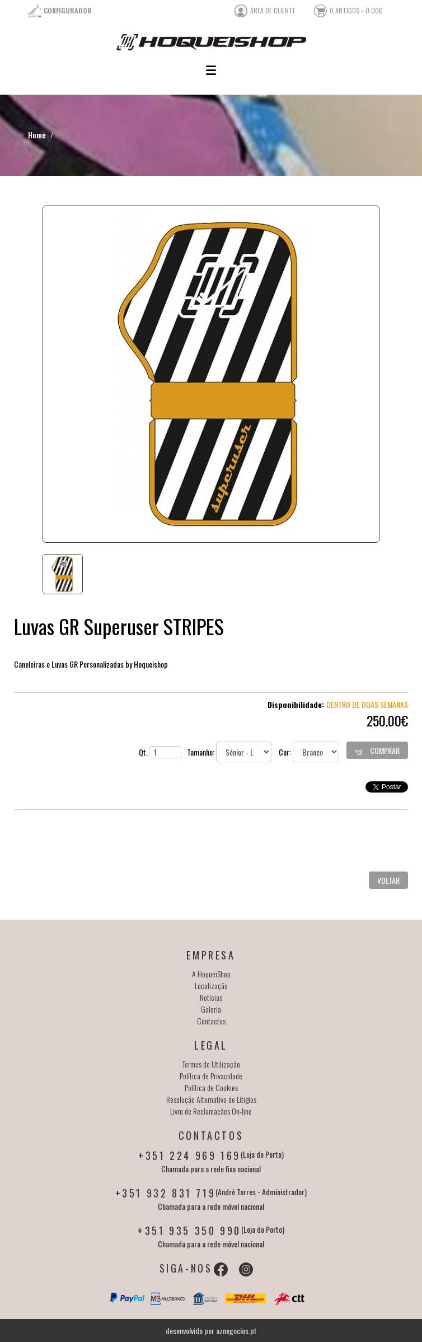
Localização (211, 985)
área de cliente (273, 10)
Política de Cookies (211, 1087)
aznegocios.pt (236, 1330)
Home (37, 135)
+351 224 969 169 (189, 1155)
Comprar (377, 750)
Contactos (211, 1021)
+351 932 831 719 (165, 1193)
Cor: (309, 752)
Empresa (210, 955)
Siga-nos (186, 1268)
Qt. (160, 752)
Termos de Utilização (211, 1064)
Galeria (211, 1009)
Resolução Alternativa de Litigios (211, 1099)
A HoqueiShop (211, 974)
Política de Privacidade (211, 1076)
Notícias (211, 997)
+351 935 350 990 (189, 1230)
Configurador (68, 10)
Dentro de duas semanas (367, 704)
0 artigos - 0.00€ (356, 10)
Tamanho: (229, 752)
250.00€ (387, 720)
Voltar (388, 880)
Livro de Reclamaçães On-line (211, 1111)
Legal (211, 1045)
